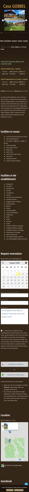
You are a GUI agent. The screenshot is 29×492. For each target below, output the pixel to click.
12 (11, 277)
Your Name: (4, 300)
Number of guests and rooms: (10, 292)
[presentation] (12, 355)
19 (11, 280)
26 (11, 283)
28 (18, 283)
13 (15, 277)
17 (4, 280)
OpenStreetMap (19, 460)
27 (15, 283)
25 (8, 283)
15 (22, 277)
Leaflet (8, 460)
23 (26, 280)
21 (18, 280)
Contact (20, 41)
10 (4, 277)
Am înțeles (10, 490)
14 (18, 277)
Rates (2, 41)
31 (4, 286)
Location (25, 41)
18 (8, 280)
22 (22, 280)
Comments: (4, 307)
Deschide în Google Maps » (11, 465)
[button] (10, 431)
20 (15, 280)
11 (8, 277)
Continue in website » (16, 364)
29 (22, 283)
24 (4, 283)
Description (7, 41)
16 (26, 277)
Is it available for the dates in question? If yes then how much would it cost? (14, 316)
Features (14, 41)
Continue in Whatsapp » (16, 375)
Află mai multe (19, 490)
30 (26, 283)
